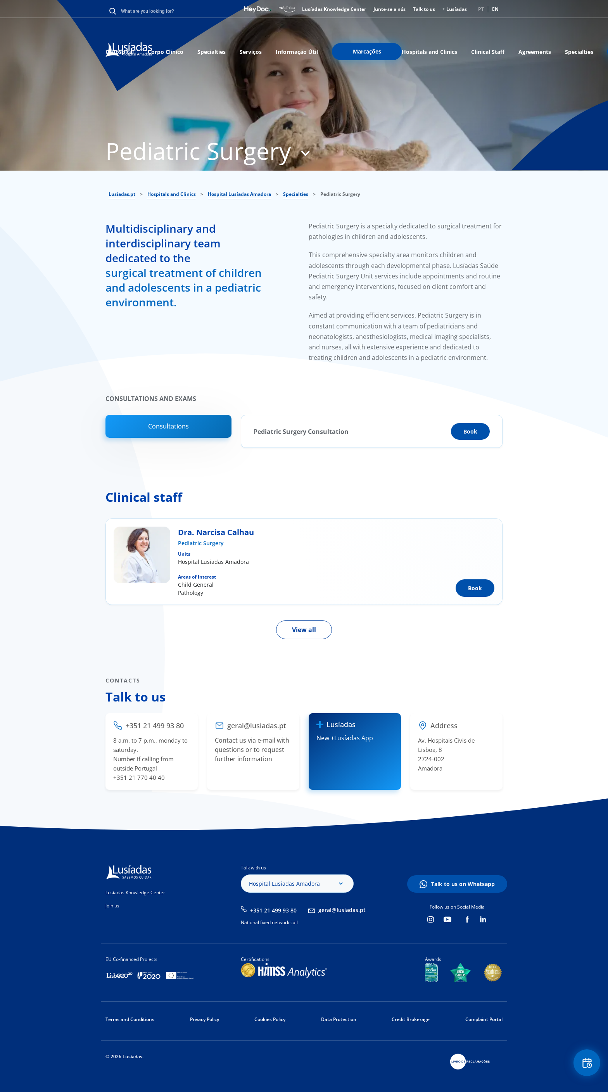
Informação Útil (297, 51)
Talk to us (424, 9)
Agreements (534, 51)
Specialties (211, 51)
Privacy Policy (204, 1019)
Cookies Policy (269, 1019)
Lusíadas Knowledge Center (334, 9)
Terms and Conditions (129, 1019)
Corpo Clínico (165, 51)
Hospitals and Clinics (429, 51)
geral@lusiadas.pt (342, 910)
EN (495, 9)
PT (481, 9)
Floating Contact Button (586, 1063)
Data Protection (338, 1019)
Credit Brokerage (411, 1019)
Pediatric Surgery (201, 543)
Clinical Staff (487, 51)
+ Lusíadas (454, 9)
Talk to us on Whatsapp (463, 884)
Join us (112, 905)
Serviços (251, 51)
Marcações (367, 51)
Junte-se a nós (389, 9)
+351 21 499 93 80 (273, 910)
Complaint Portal (484, 1019)
